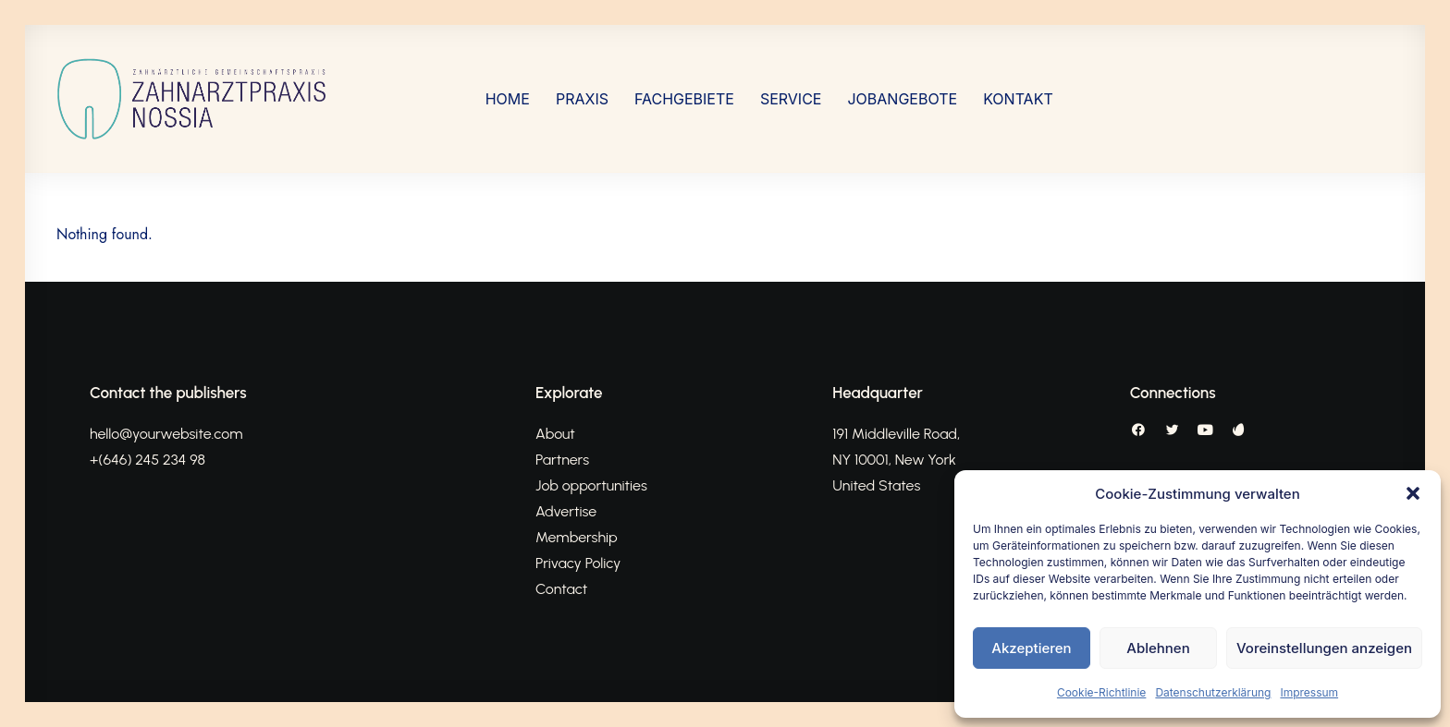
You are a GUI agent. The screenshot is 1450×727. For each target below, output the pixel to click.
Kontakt (1018, 99)
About (555, 433)
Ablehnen (1157, 648)
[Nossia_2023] (192, 98)
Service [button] (791, 99)
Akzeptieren (1031, 648)
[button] (1413, 493)
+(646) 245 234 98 (147, 459)
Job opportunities (591, 485)
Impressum (1309, 692)
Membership (576, 537)
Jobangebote (902, 99)
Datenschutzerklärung (1213, 692)
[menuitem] (508, 99)
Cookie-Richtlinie (1101, 692)
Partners (562, 459)
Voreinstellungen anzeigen (1324, 648)
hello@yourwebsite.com (166, 433)
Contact (561, 589)
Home (507, 99)
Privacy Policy (578, 563)
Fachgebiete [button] (684, 99)
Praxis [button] (582, 99)
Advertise (565, 511)
